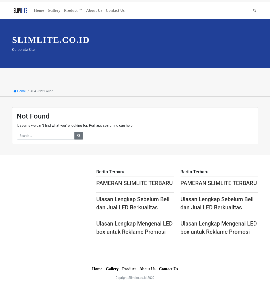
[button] (81, 10)
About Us (94, 10)
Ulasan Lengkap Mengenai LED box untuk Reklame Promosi (134, 227)
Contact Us (115, 10)
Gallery (54, 10)
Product (71, 10)
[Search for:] (46, 136)
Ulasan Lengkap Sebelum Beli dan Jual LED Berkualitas (133, 203)
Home (39, 10)
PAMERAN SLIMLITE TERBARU (134, 183)
